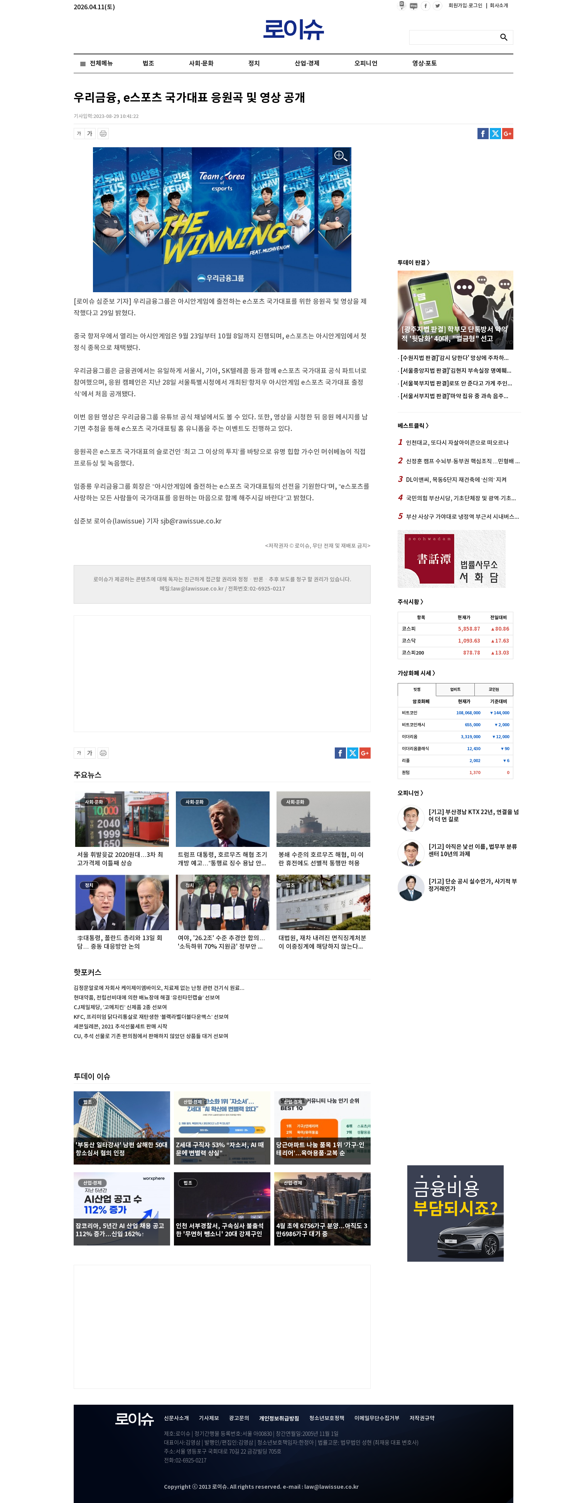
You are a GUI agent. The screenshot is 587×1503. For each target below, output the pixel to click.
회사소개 (497, 6)
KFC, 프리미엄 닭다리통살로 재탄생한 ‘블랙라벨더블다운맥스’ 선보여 (151, 1017)
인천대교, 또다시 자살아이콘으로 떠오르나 (453, 442)
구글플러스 (507, 133)
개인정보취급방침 (279, 1418)
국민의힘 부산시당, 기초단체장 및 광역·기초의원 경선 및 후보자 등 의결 (459, 498)
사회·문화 (201, 63)
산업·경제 (307, 63)
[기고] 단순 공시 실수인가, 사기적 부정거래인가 (472, 885)
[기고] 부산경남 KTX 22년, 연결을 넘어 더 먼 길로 (473, 816)
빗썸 (416, 689)
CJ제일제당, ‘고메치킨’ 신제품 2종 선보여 (120, 1007)
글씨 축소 (79, 133)
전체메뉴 (101, 63)
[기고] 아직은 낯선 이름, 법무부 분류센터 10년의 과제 (472, 850)
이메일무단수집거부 (377, 1418)
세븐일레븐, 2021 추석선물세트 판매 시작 (120, 1026)
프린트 (103, 133)
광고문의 (239, 1418)
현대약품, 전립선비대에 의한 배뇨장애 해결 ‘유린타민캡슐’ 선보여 (147, 998)
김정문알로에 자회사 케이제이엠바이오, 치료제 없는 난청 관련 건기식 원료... (159, 988)
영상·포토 (424, 63)
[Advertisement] (151, 672)
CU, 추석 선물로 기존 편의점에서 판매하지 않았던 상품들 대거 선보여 (151, 1036)
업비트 (455, 689)
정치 (254, 63)
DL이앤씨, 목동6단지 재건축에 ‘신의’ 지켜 (452, 479)
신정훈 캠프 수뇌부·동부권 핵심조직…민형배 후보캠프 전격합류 (459, 461)
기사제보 (209, 1418)
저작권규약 (422, 1418)
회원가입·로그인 (466, 6)
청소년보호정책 (326, 1418)
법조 (148, 63)
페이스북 (483, 133)
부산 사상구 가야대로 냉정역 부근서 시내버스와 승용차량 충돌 (459, 516)
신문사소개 (176, 1418)
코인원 (494, 689)
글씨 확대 (90, 133)
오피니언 (366, 63)
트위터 (495, 133)
